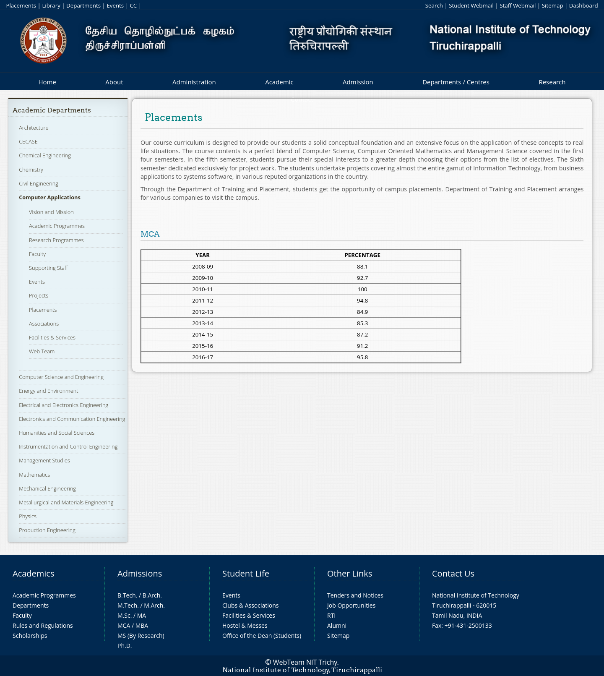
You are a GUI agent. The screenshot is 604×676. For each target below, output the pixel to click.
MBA (141, 625)
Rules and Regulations (43, 625)
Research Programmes (56, 240)
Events (115, 5)
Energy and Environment (48, 390)
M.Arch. (154, 605)
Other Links (349, 573)
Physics (27, 516)
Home (47, 82)
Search (434, 5)
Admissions (139, 573)
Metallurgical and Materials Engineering (66, 502)
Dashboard (583, 5)
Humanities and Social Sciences (56, 432)
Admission (358, 82)
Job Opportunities (351, 605)
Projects (38, 295)
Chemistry (31, 169)
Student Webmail (471, 5)
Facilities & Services (52, 337)
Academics (33, 573)
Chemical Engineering (45, 155)
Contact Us (453, 573)
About (114, 82)
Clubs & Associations (250, 605)
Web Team (42, 351)
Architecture (33, 127)
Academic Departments (52, 110)
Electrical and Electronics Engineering (63, 405)
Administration (194, 82)
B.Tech (126, 595)
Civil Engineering (38, 183)
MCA (123, 625)
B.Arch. (152, 595)
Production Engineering (47, 530)
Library (51, 5)
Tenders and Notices (355, 595)
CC (133, 5)
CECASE (28, 141)
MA (141, 615)
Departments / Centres (455, 82)
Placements (21, 5)
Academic (279, 82)
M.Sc (123, 615)
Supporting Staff (48, 267)
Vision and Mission (51, 212)
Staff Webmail (518, 5)
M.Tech (127, 605)
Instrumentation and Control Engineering (68, 446)
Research (552, 82)
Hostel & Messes (245, 625)
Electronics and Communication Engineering (72, 419)
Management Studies (44, 460)
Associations (44, 323)
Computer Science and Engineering (61, 377)
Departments (83, 5)
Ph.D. (124, 646)
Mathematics (34, 474)
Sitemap (552, 5)
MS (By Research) (140, 635)
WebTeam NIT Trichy (305, 662)
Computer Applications (50, 197)
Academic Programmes (57, 226)
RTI (331, 615)
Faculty (37, 254)
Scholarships (30, 635)
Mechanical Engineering (47, 488)
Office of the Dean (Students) (261, 635)
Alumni (336, 625)
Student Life (245, 573)
